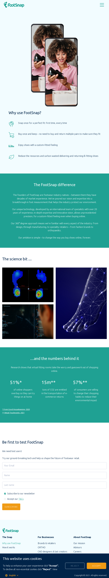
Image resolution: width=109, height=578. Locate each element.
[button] (101, 5)
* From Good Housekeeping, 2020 (16, 410)
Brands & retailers (47, 543)
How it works (8, 547)
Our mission (79, 543)
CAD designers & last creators (52, 551)
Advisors (77, 547)
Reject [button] (75, 566)
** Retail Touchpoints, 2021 (13, 413)
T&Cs (21, 499)
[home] (17, 5)
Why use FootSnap (11, 543)
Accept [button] (96, 566)
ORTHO (41, 547)
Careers (77, 551)
